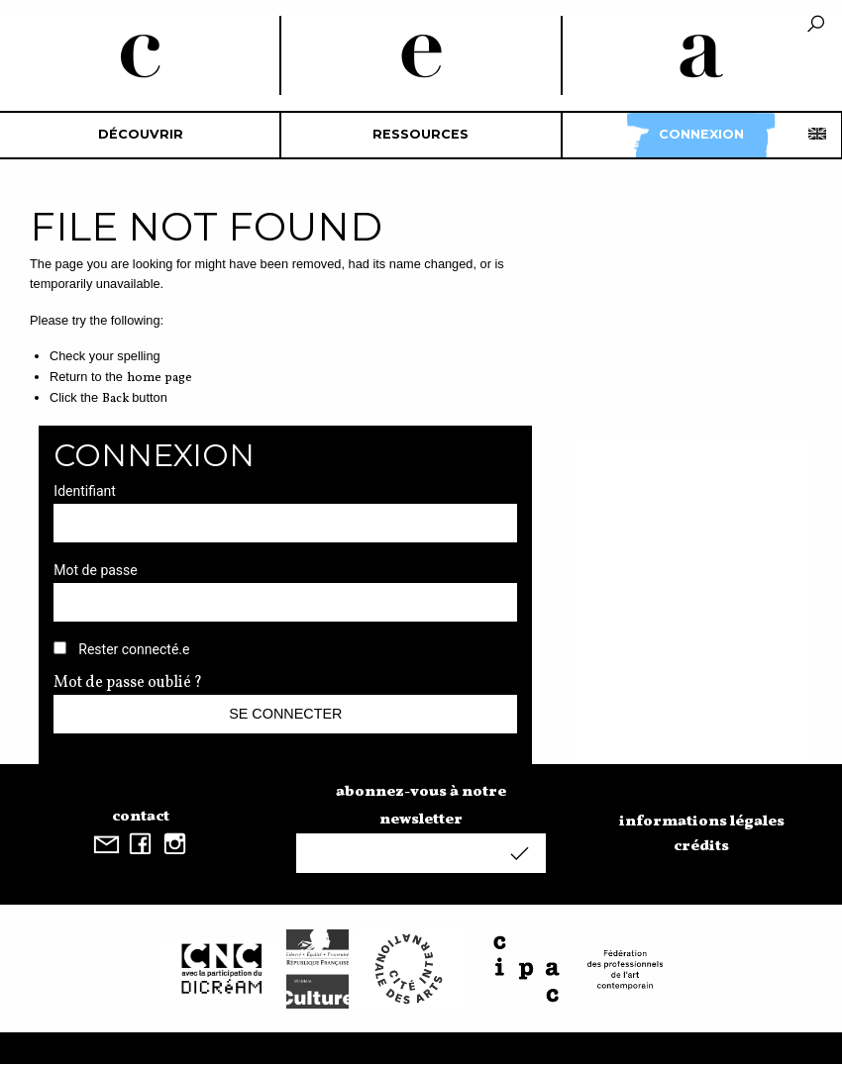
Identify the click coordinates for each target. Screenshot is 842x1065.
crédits (701, 846)
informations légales (702, 821)
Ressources (420, 134)
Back (115, 399)
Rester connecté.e (133, 649)
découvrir (140, 134)
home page (159, 378)
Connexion (701, 134)
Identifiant (84, 491)
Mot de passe (95, 570)
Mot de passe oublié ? (127, 683)
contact (140, 816)
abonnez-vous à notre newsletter (421, 805)
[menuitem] (140, 135)
